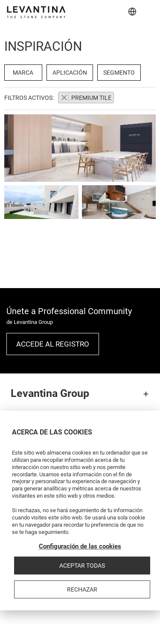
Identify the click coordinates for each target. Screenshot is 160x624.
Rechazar (82, 589)
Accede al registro (52, 344)
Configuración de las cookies (80, 546)
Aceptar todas (82, 565)
